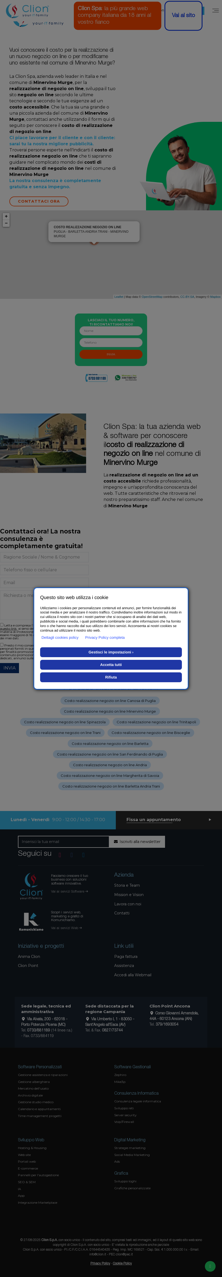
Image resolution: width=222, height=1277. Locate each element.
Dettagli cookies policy (60, 637)
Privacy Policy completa (105, 637)
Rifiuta (111, 677)
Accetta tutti (111, 664)
